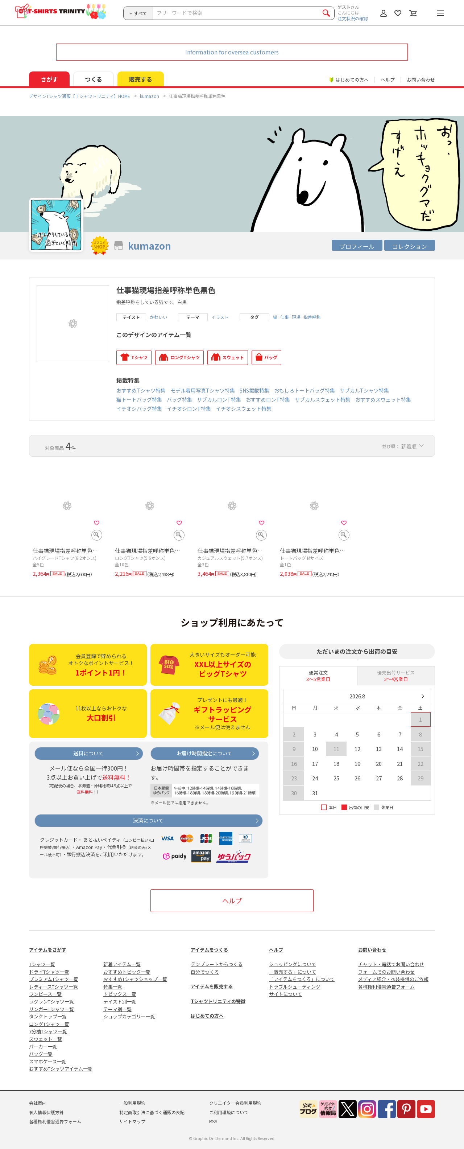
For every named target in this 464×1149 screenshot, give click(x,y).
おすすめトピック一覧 (126, 971)
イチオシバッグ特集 (139, 408)
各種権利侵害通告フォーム (386, 986)
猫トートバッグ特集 (139, 399)
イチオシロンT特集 (189, 408)
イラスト (220, 317)
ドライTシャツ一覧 (49, 971)
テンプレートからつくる (217, 964)
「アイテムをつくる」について (302, 979)
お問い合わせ (421, 79)
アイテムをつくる (209, 949)
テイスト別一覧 (119, 1001)
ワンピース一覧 (45, 993)
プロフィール (357, 246)
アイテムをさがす (47, 949)
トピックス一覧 (119, 993)
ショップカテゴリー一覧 (129, 1016)
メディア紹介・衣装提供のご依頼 (393, 979)
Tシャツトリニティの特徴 (218, 1001)
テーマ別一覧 (117, 1009)
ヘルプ (388, 79)
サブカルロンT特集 (219, 399)
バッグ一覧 (41, 1053)
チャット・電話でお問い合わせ (391, 964)
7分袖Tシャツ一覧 (48, 1031)
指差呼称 (312, 317)
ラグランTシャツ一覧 (51, 1001)
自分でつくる (205, 971)
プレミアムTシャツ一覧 (53, 979)
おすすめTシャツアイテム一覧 (60, 1068)
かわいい (158, 317)
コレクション (409, 246)
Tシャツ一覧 (42, 964)
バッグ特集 (179, 399)
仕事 (284, 317)
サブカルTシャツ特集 (364, 390)
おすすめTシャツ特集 (141, 390)
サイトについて (285, 993)
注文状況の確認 (352, 18)
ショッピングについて (292, 964)
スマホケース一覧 (47, 1061)
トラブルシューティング (294, 986)
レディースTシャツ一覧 (53, 986)
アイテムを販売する (212, 986)
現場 (296, 317)
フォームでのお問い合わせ (386, 971)
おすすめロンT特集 (268, 399)
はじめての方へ (207, 1015)
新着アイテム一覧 (122, 964)
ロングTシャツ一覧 (49, 1024)
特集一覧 (112, 986)
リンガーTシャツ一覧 (51, 1009)
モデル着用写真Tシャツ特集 (202, 390)
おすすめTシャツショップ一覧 (135, 979)
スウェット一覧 (45, 1038)
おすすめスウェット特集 (383, 399)
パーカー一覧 (43, 1046)
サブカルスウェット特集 (323, 399)
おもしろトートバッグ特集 (304, 390)
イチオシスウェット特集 (244, 408)
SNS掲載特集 (254, 390)
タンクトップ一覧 (48, 1016)
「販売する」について (292, 971)
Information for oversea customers (232, 52)
